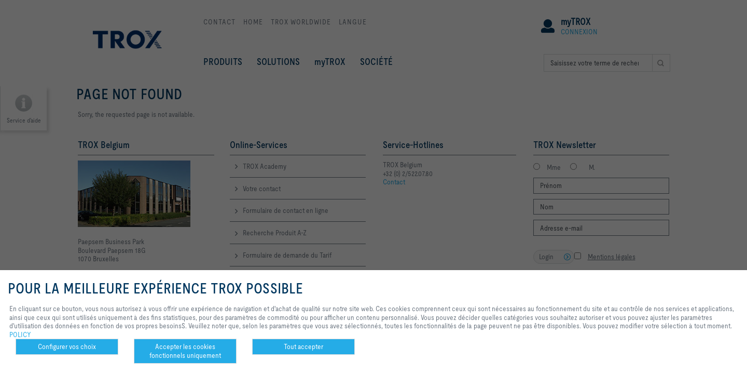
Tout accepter (303, 346)
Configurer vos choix (67, 346)
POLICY (20, 334)
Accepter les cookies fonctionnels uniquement (185, 350)
